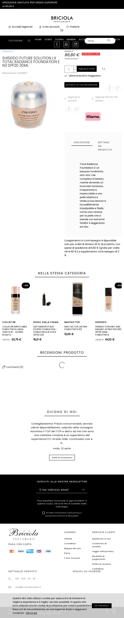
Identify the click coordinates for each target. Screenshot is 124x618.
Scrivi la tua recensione (82, 85)
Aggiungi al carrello (87, 69)
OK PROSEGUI (102, 605)
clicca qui (31, 613)
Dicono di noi (62, 412)
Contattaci (70, 543)
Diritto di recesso (101, 564)
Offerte (68, 538)
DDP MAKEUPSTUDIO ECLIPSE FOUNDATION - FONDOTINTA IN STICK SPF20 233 (45, 330)
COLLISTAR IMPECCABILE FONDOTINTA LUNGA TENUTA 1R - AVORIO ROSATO (14, 330)
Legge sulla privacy (103, 551)
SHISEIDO (8, 51)
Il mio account (72, 558)
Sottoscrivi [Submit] (83, 489)
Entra (67, 553)
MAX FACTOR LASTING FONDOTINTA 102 (75, 328)
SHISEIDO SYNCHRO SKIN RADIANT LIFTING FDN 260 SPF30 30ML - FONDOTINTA (108, 330)
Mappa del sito (72, 548)
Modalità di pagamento (98, 558)
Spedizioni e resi (101, 538)
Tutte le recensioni (62, 457)
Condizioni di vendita (99, 545)
